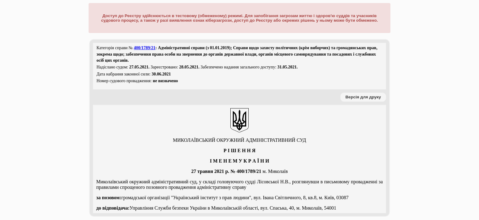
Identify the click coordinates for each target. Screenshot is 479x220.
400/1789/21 (144, 48)
